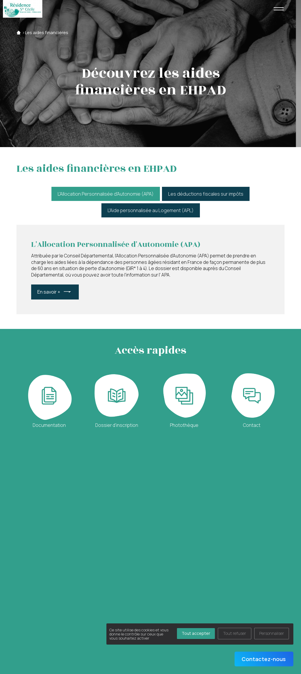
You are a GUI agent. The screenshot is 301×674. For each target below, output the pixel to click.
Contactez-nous (264, 659)
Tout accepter (196, 633)
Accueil (18, 32)
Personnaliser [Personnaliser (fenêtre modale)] (271, 633)
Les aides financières (46, 32)
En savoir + (48, 292)
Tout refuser (234, 633)
